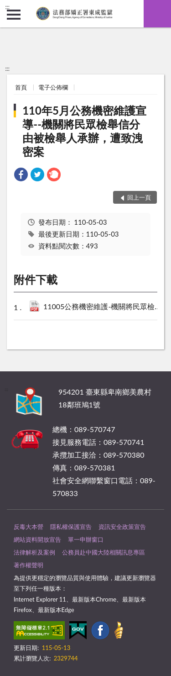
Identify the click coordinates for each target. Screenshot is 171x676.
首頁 (21, 87)
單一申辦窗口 (86, 539)
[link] (21, 176)
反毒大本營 (28, 526)
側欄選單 (14, 15)
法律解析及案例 (34, 552)
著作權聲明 (28, 565)
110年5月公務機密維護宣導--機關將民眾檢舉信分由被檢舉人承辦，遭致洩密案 (84, 131)
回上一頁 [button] (139, 197)
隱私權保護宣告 (71, 526)
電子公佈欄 (53, 87)
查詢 (157, 13)
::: (7, 7)
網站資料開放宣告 (37, 539)
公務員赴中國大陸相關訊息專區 (103, 552)
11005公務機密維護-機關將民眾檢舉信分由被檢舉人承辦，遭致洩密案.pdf (104, 307)
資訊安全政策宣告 (122, 526)
